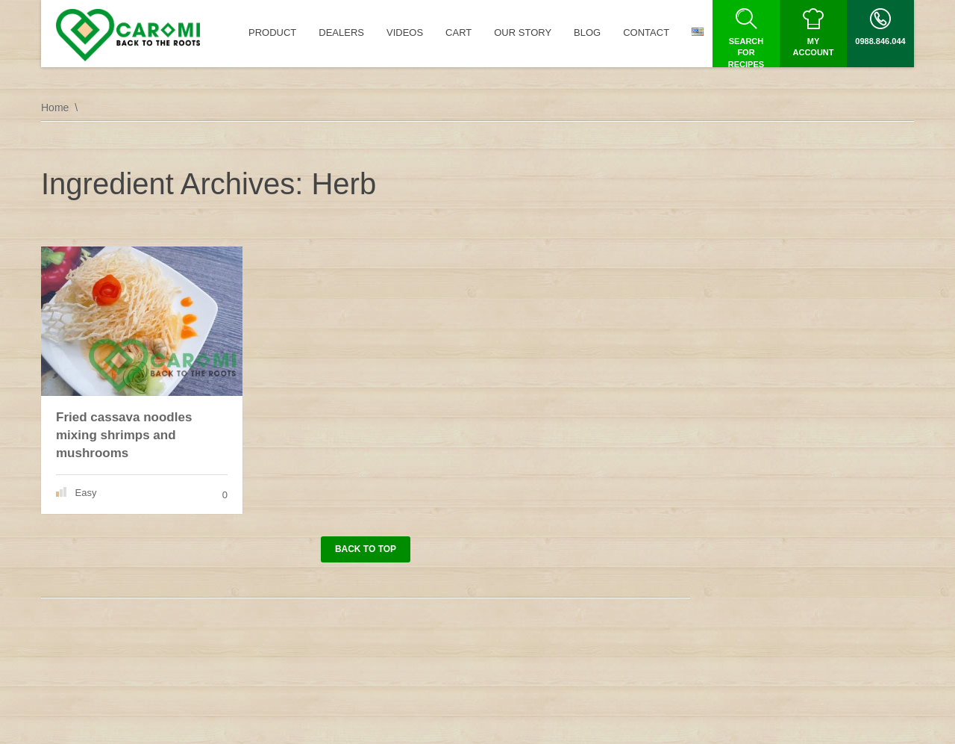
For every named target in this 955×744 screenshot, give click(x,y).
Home (55, 108)
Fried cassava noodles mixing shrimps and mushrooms (124, 435)
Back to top (365, 549)
